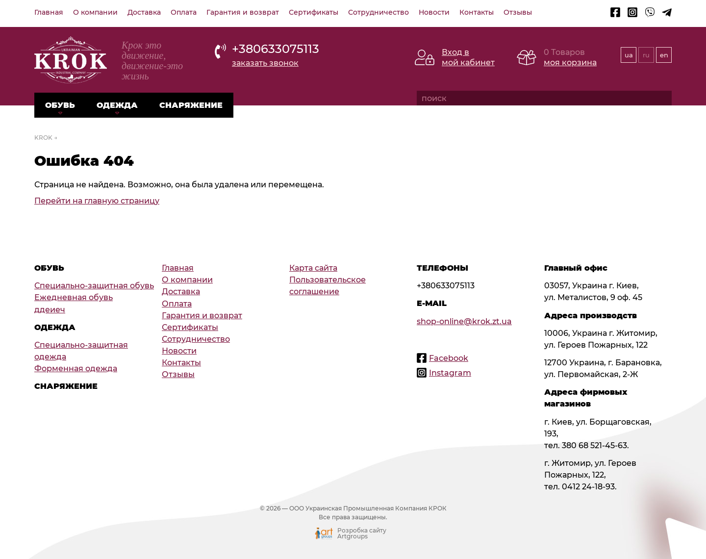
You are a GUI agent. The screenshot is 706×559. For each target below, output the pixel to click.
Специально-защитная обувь (94, 285)
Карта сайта (313, 268)
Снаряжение (191, 105)
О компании (95, 12)
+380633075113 (275, 49)
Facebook (448, 358)
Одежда (117, 105)
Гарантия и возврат (242, 12)
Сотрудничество (378, 12)
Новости (434, 12)
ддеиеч (49, 309)
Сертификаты (313, 12)
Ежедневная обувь (73, 297)
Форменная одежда (75, 368)
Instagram (450, 373)
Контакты (476, 12)
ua (629, 55)
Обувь (60, 105)
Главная (48, 12)
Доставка (144, 12)
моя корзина (570, 62)
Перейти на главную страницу (96, 200)
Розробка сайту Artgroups (361, 533)
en (664, 55)
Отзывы (518, 12)
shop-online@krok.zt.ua (464, 321)
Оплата (184, 12)
